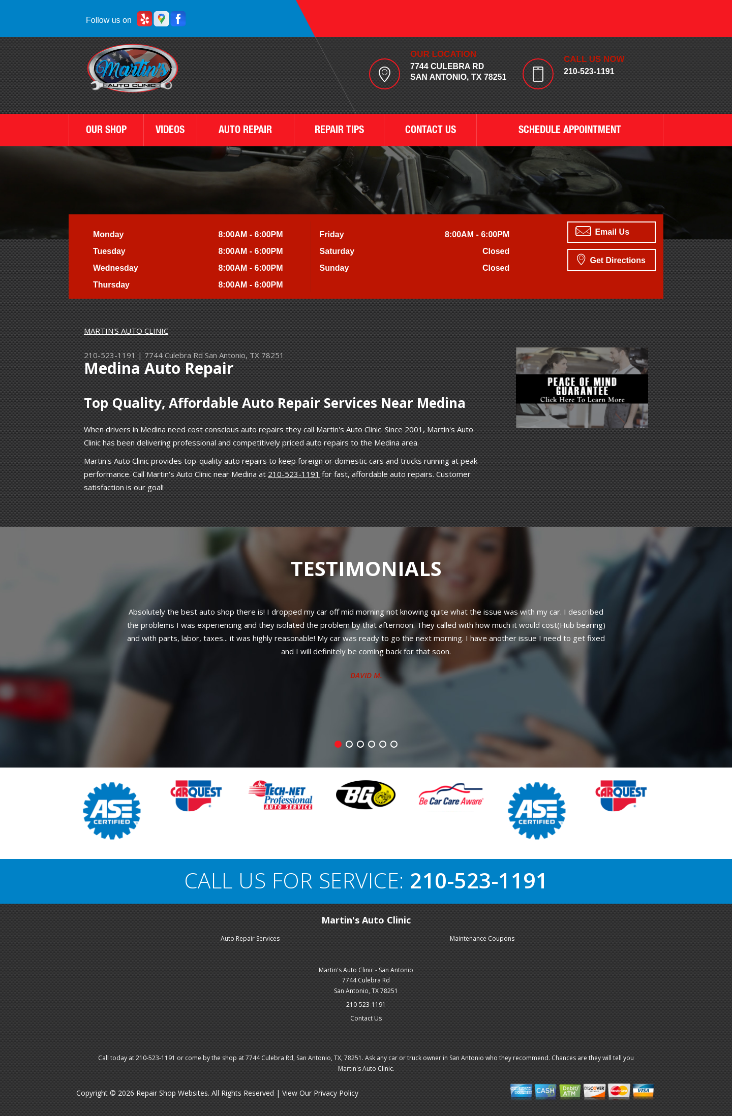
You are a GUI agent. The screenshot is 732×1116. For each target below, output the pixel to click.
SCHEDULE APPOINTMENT (569, 131)
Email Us (602, 231)
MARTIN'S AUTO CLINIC (126, 331)
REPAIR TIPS (339, 131)
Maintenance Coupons (482, 938)
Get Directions (611, 259)
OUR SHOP (106, 131)
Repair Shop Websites (172, 1093)
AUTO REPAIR (245, 131)
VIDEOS (170, 131)
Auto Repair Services (250, 938)
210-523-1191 (589, 71)
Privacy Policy (336, 1093)
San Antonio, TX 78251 (244, 355)
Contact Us (366, 1018)
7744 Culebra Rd (173, 355)
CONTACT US (430, 131)
